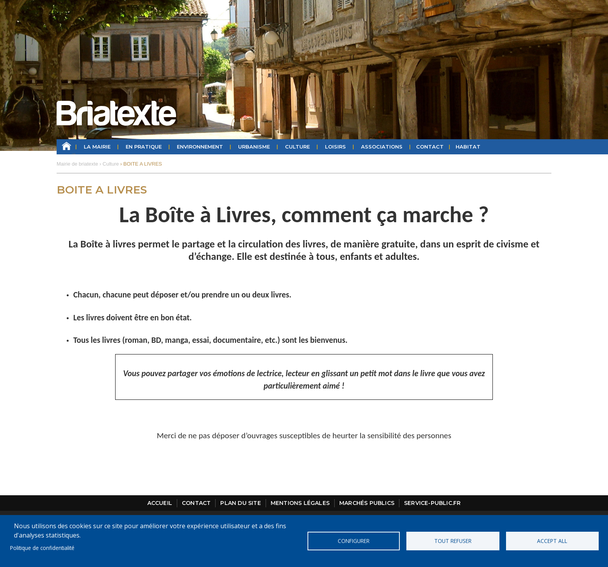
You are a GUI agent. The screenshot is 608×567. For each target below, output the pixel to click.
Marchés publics (366, 503)
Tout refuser (453, 541)
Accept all (552, 541)
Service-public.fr (432, 503)
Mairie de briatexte (77, 164)
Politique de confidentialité (42, 547)
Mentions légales (300, 503)
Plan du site (240, 503)
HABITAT (468, 146)
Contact (430, 146)
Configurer (354, 541)
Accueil (66, 146)
